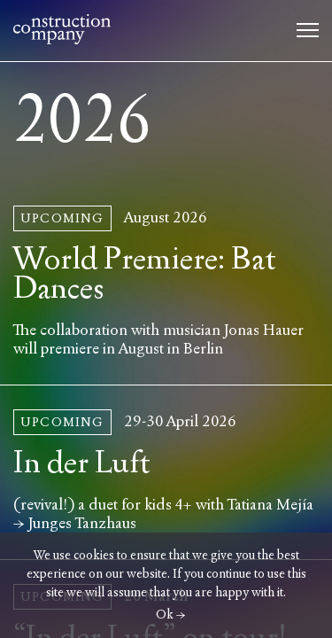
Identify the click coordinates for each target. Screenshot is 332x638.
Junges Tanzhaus (82, 523)
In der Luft (82, 463)
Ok (165, 614)
